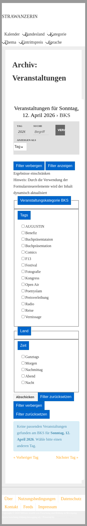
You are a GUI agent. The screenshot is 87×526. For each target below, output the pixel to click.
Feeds (28, 507)
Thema (10, 42)
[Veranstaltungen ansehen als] (20, 147)
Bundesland (35, 34)
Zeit (23, 345)
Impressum (47, 507)
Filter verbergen (29, 166)
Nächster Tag (67, 457)
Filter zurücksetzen (55, 397)
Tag (19, 126)
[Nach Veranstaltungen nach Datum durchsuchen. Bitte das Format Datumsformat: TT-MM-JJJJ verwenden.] (21, 132)
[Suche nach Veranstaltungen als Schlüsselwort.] (40, 132)
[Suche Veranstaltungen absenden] (60, 130)
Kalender (12, 34)
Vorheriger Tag (25, 457)
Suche (37, 126)
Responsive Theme (64, 517)
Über (8, 498)
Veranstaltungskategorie (44, 200)
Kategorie (58, 34)
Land (24, 331)
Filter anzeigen (60, 166)
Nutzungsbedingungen (36, 498)
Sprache (55, 42)
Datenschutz (71, 498)
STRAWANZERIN (20, 16)
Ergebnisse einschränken (31, 173)
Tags (24, 215)
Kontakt (11, 507)
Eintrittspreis (32, 42)
